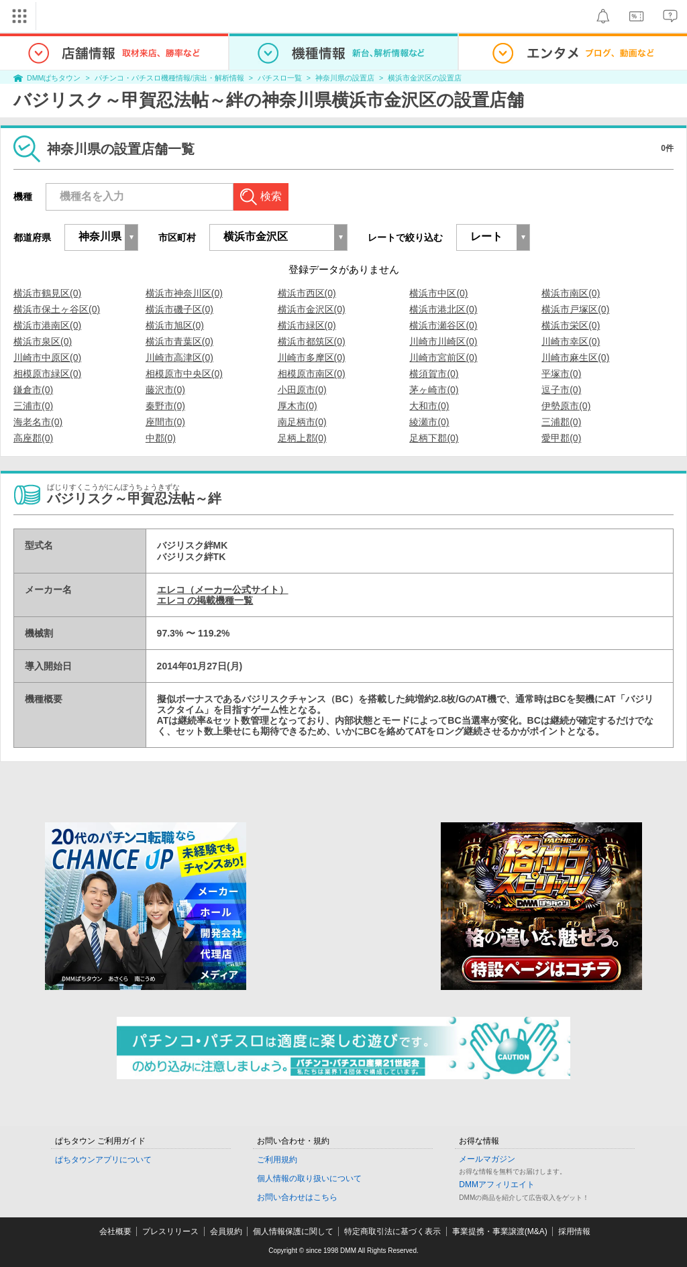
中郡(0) (161, 438)
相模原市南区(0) (312, 373)
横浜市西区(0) (307, 293)
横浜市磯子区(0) (179, 309)
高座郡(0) (33, 438)
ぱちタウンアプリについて (103, 1159)
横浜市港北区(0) (443, 309)
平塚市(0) (561, 373)
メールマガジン (487, 1159)
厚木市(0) (297, 405)
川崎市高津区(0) (179, 357)
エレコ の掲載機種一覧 (205, 600)
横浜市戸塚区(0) (575, 309)
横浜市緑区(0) (307, 325)
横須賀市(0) (433, 373)
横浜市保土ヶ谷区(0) (56, 309)
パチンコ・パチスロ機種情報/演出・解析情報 (169, 78)
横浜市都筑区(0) (312, 341)
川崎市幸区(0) (570, 341)
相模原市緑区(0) (47, 373)
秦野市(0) (165, 405)
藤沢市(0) (165, 389)
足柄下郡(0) (433, 438)
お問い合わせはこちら (297, 1197)
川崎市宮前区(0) (443, 357)
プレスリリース (170, 1231)
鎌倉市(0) (33, 389)
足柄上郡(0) (302, 438)
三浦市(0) (33, 405)
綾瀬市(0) (429, 422)
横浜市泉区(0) (42, 341)
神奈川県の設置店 (344, 78)
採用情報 (574, 1231)
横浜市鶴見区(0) (47, 293)
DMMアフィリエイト (497, 1184)
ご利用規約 (277, 1159)
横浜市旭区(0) (175, 325)
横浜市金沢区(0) (312, 309)
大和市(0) (429, 405)
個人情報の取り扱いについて (309, 1178)
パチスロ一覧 (280, 78)
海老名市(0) (37, 422)
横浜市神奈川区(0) (184, 293)
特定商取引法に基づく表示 (392, 1231)
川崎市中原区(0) (47, 357)
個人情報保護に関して (293, 1231)
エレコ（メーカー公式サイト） (222, 589)
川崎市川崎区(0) (443, 341)
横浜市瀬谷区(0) (443, 325)
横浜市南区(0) (570, 293)
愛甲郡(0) (561, 438)
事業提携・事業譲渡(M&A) (499, 1231)
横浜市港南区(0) (47, 325)
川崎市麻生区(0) (575, 357)
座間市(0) (165, 422)
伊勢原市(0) (565, 405)
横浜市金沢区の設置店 (425, 78)
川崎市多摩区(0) (312, 357)
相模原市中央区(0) (184, 373)
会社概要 (115, 1231)
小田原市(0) (302, 389)
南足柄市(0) (302, 422)
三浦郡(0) (561, 422)
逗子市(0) (561, 389)
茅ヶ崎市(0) (433, 389)
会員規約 (226, 1231)
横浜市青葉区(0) (179, 341)
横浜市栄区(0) (570, 325)
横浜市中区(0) (438, 293)
